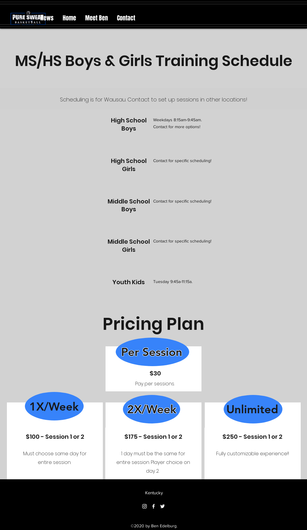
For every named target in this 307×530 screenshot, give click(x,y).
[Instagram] (145, 506)
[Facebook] (153, 506)
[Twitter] (162, 506)
